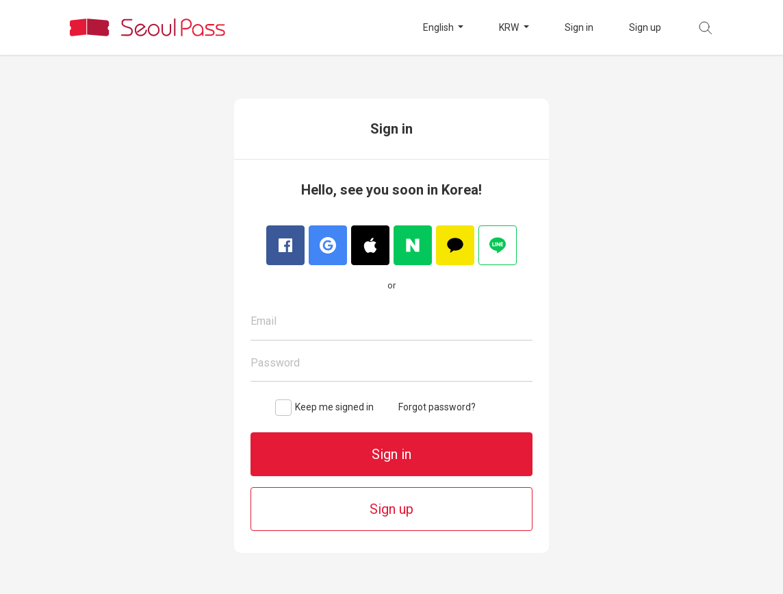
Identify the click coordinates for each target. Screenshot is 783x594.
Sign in (579, 27)
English (439, 27)
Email (264, 320)
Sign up (645, 27)
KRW (510, 27)
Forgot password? (437, 406)
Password (275, 362)
